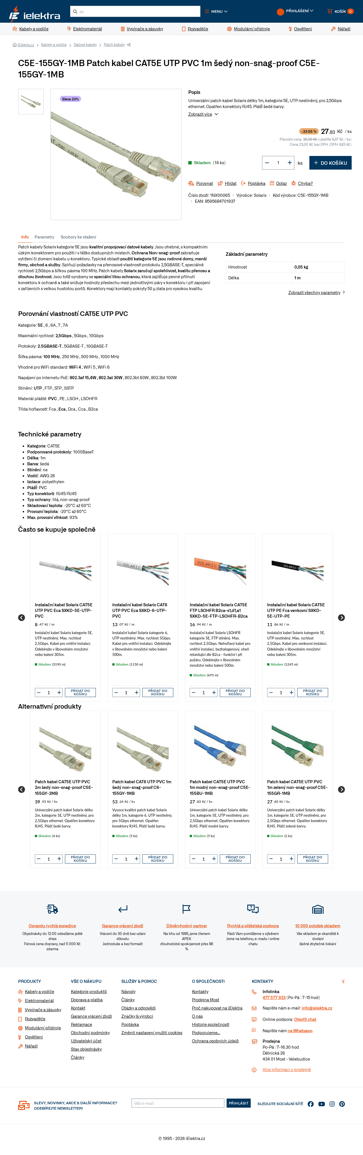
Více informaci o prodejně (287, 1071)
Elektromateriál (39, 1002)
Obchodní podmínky (90, 1034)
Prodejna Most (205, 1002)
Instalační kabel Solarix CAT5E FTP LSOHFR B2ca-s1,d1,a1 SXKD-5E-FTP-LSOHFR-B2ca (219, 612)
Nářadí (31, 1048)
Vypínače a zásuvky (43, 1012)
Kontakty (200, 993)
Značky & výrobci (137, 1018)
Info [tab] (25, 239)
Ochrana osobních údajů (215, 1043)
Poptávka (130, 1026)
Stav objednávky (86, 1051)
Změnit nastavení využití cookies (151, 1034)
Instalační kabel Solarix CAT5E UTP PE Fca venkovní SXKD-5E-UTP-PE (296, 612)
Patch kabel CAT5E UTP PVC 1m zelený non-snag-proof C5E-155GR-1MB (297, 789)
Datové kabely (85, 47)
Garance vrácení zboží (91, 1018)
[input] (49, 695)
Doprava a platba (87, 1002)
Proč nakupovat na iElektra (217, 1010)
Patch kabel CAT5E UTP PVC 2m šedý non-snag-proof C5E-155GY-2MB (64, 789)
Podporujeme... (206, 1034)
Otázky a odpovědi (138, 1010)
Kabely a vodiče (54, 47)
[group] (65, 620)
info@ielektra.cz (317, 1010)
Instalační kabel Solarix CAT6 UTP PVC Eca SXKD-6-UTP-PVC (139, 612)
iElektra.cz (26, 47)
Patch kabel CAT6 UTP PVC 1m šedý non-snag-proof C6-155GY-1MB (141, 789)
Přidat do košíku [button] (80, 694)
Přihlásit (239, 1105)
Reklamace (81, 1026)
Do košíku (330, 165)
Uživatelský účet (86, 1043)
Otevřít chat (305, 1021)
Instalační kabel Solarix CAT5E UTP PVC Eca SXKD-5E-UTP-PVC (63, 612)
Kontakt (78, 1010)
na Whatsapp (300, 1033)
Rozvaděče (35, 1021)
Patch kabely (114, 47)
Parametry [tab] (44, 239)
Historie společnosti (210, 1026)
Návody (128, 993)
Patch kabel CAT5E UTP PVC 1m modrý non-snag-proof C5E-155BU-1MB (220, 789)
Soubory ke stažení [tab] (78, 239)
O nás (197, 1018)
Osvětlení (34, 1039)
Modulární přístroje (43, 1030)
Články (77, 1059)
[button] (229, 12)
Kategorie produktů (89, 993)
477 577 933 (274, 999)
